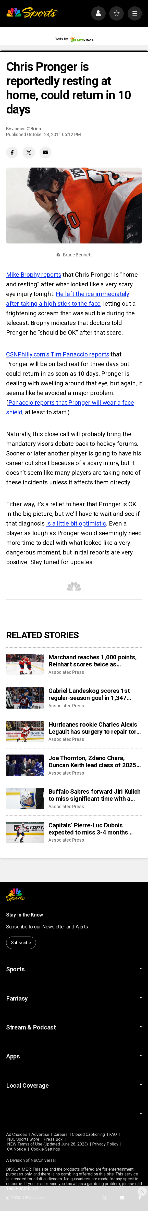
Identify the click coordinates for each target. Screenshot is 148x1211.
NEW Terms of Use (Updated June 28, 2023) (47, 1144)
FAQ (113, 1134)
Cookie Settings (45, 1149)
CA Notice (16, 1149)
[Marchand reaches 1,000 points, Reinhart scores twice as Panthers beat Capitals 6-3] (25, 664)
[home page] (32, 13)
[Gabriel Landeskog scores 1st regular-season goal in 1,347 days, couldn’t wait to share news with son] (25, 698)
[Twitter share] (29, 152)
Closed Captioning (88, 1134)
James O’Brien (26, 128)
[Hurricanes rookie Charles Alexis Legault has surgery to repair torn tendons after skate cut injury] (25, 731)
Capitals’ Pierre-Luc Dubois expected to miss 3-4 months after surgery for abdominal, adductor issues (88, 829)
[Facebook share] (12, 152)
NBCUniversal (43, 1160)
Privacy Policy (105, 1144)
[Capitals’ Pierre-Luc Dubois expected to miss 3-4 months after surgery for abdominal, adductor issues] (25, 832)
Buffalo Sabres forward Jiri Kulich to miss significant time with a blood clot (94, 795)
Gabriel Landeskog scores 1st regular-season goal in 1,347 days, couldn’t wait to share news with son (93, 694)
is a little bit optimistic (76, 523)
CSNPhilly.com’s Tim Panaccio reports (57, 354)
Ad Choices (16, 1134)
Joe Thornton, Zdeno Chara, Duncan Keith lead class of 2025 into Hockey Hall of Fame (92, 762)
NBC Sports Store (23, 1139)
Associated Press (66, 672)
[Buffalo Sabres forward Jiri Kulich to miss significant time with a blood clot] (25, 798)
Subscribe (21, 942)
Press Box (53, 1139)
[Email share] (46, 152)
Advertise (40, 1134)
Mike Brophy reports (33, 274)
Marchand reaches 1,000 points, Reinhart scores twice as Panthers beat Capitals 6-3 (92, 661)
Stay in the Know (24, 915)
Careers (61, 1134)
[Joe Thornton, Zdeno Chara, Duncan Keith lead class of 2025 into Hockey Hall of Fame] (25, 765)
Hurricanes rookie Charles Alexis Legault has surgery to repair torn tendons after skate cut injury (94, 728)
